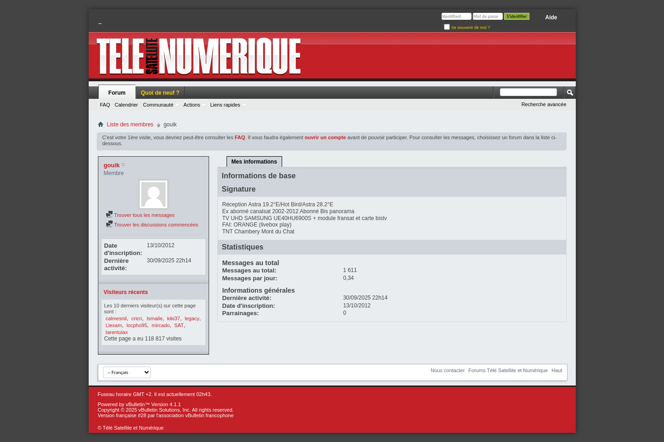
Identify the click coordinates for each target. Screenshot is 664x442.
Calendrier (126, 105)
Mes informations (254, 162)
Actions (191, 105)
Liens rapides (225, 105)
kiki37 (173, 318)
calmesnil (116, 318)
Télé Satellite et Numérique (133, 428)
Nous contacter (448, 370)
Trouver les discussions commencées (152, 224)
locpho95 (136, 325)
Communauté (158, 105)
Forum (116, 93)
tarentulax (117, 332)
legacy (192, 318)
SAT (179, 325)
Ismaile (155, 318)
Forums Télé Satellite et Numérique (508, 370)
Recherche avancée (544, 104)
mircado (161, 325)
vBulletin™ (138, 404)
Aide (551, 17)
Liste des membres (130, 124)
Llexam (114, 325)
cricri (136, 318)
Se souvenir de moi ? (467, 27)
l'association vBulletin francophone (194, 415)
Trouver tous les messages (140, 215)
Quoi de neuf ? (160, 93)
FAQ (105, 105)
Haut (556, 370)
